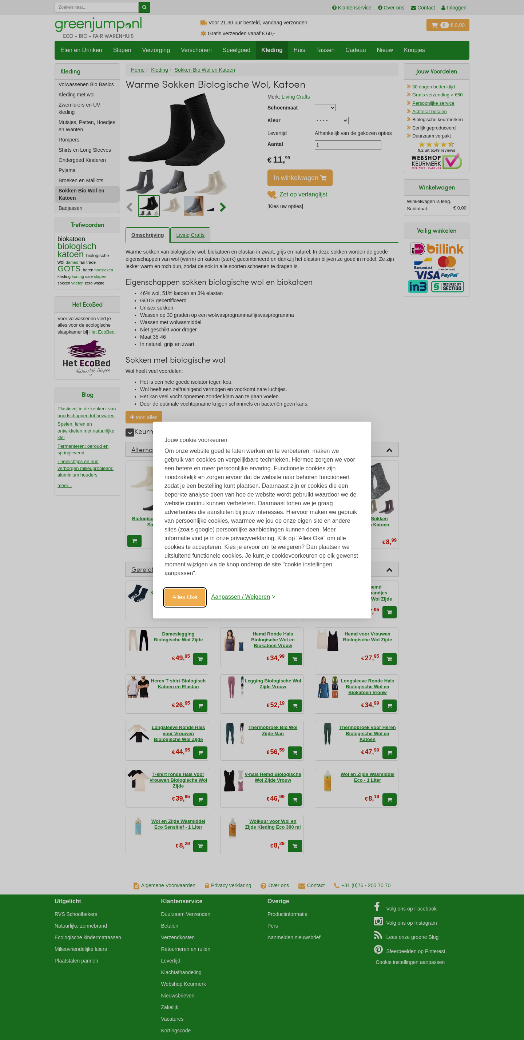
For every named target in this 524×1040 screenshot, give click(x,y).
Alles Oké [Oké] (184, 597)
